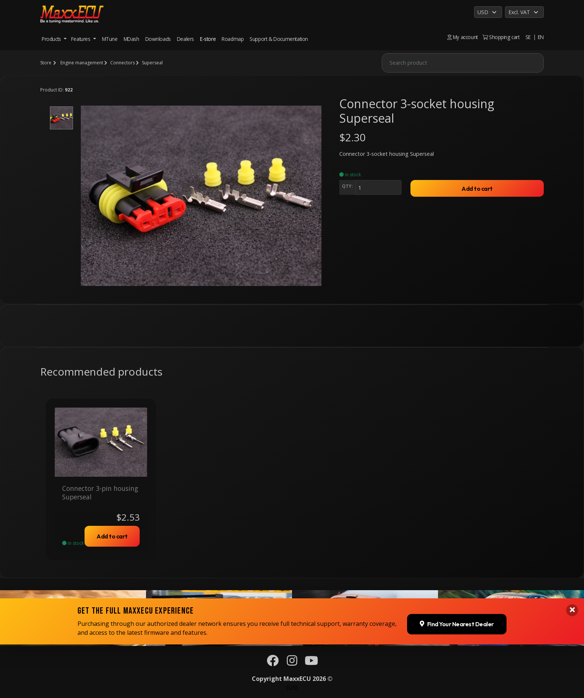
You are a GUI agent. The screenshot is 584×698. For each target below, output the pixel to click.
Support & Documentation (279, 38)
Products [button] (52, 38)
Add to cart (477, 188)
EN (541, 37)
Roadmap (233, 38)
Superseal (152, 62)
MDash (131, 38)
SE (528, 37)
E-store (208, 38)
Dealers (185, 38)
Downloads (158, 38)
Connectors (122, 62)
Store (45, 62)
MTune (110, 38)
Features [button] (81, 38)
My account (462, 37)
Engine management (81, 62)
